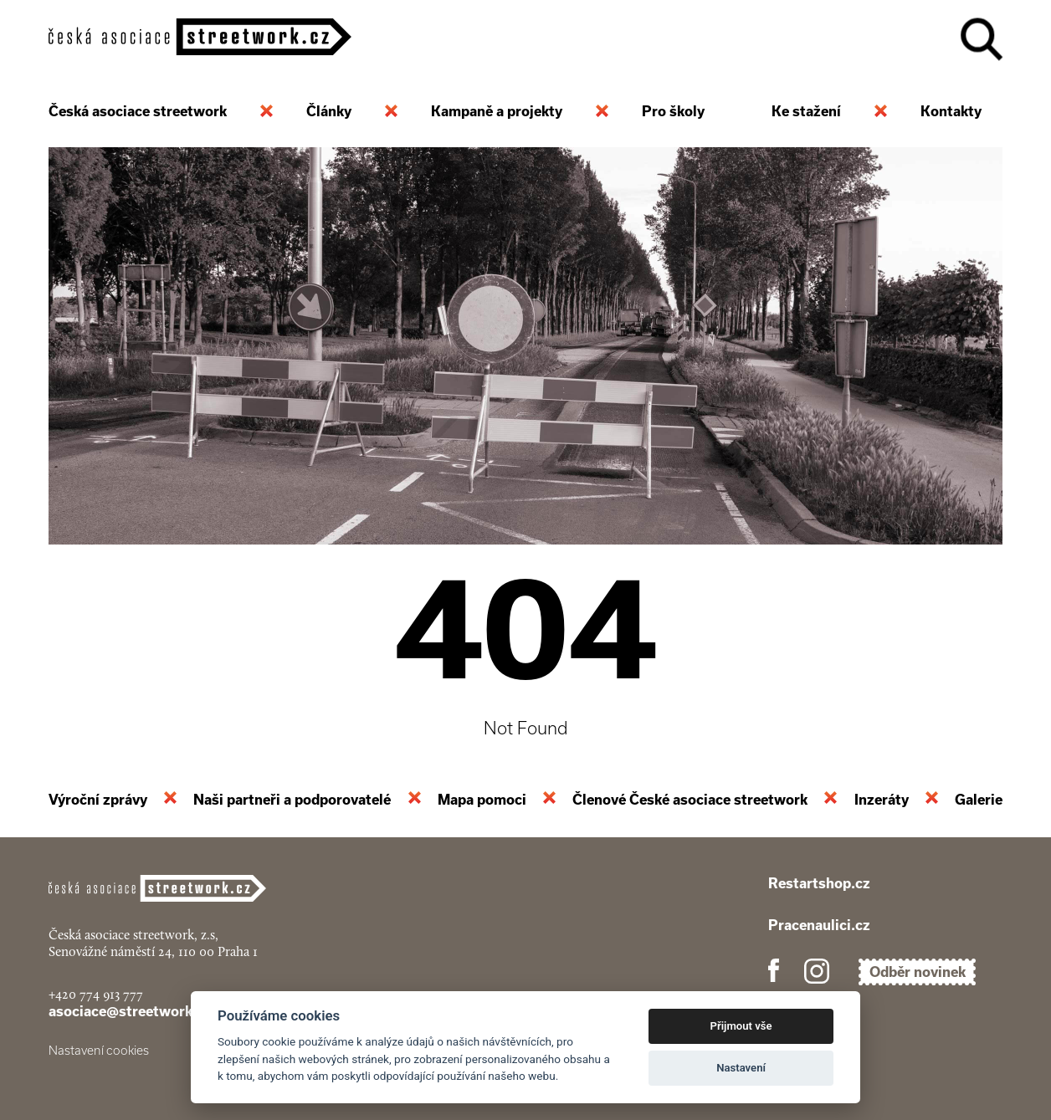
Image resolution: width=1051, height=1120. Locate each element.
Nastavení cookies (99, 1050)
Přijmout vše (741, 1026)
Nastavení (741, 1067)
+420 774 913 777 (96, 994)
